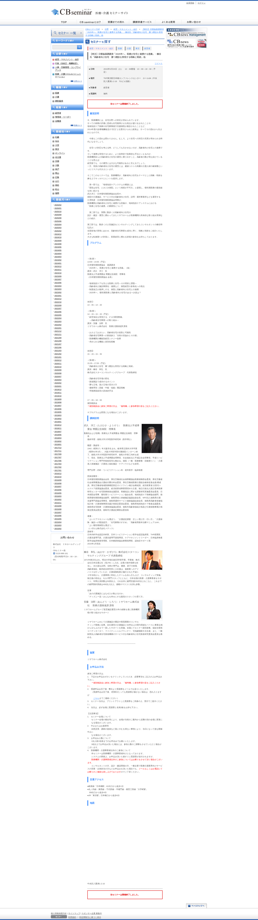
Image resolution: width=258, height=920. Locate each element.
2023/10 (57, 273)
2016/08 (57, 483)
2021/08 (57, 341)
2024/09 (57, 240)
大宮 (57, 145)
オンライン (60, 153)
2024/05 (57, 250)
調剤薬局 (59, 101)
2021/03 (57, 350)
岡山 (57, 173)
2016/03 (57, 496)
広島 (57, 177)
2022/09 (57, 305)
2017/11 (57, 451)
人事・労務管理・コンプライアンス (68, 68)
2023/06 (57, 283)
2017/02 (57, 467)
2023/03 (57, 289)
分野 (107, 29)
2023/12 (57, 266)
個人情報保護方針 (59, 913)
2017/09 (57, 454)
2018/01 (57, 444)
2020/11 (57, 363)
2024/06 (57, 247)
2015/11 (57, 503)
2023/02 (57, 292)
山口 (57, 181)
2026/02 (57, 205)
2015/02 (57, 528)
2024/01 (57, 263)
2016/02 (57, 499)
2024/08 (57, 244)
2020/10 (57, 367)
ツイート (159, 63)
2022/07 (57, 308)
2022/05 (57, 315)
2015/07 (57, 512)
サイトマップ (74, 913)
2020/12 (57, 360)
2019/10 (57, 396)
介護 (57, 97)
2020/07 (57, 376)
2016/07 (57, 486)
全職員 (58, 121)
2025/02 (57, 231)
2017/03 (57, 464)
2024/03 (57, 257)
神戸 (57, 169)
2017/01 (57, 470)
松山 (57, 189)
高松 (57, 185)
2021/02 (57, 354)
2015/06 (57, 515)
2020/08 (57, 373)
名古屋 (58, 157)
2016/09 (57, 480)
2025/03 (57, 228)
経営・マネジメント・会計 (67, 59)
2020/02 (57, 383)
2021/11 (57, 334)
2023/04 (57, 286)
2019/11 (57, 393)
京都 (57, 161)
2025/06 (57, 221)
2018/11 (57, 428)
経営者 (58, 113)
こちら (96, 698)
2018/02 (57, 441)
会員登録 (190, 3)
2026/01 (57, 208)
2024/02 (57, 260)
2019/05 (57, 412)
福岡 (57, 193)
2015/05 (57, 519)
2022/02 (57, 325)
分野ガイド (78, 81)
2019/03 (57, 415)
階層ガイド (78, 125)
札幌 (57, 137)
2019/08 (57, 402)
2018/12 (57, 425)
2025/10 (57, 211)
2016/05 (57, 493)
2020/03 (57, 380)
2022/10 (57, 302)
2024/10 (57, 237)
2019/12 (57, 389)
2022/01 (57, 328)
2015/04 (57, 522)
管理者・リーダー (63, 117)
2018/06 (57, 435)
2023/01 (57, 296)
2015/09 (57, 506)
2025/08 (57, 218)
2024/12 (57, 234)
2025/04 (57, 224)
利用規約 (72, 917)
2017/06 (57, 461)
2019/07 (57, 406)
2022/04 (57, 318)
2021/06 (57, 347)
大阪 (57, 165)
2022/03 (57, 321)
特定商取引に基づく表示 (90, 917)
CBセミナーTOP (92, 29)
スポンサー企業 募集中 (92, 913)
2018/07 (57, 431)
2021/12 (57, 331)
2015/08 (57, 509)
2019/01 (57, 422)
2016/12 (57, 473)
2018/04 (57, 438)
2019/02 (57, 419)
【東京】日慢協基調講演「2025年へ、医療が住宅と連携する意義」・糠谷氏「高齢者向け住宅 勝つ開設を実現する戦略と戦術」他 (124, 32)
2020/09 (57, 370)
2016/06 (57, 490)
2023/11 (57, 270)
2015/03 (57, 525)
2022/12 (57, 299)
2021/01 (57, 357)
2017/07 (57, 457)
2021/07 (57, 344)
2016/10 (57, 477)
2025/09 (57, 215)
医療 (57, 93)
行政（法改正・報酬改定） (67, 63)
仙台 (57, 141)
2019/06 (57, 409)
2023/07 (57, 279)
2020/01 (57, 386)
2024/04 (57, 253)
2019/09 (57, 399)
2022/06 (57, 312)
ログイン (202, 3)
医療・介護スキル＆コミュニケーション (68, 75)
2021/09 (57, 338)
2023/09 (57, 276)
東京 (57, 149)
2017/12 (57, 448)
